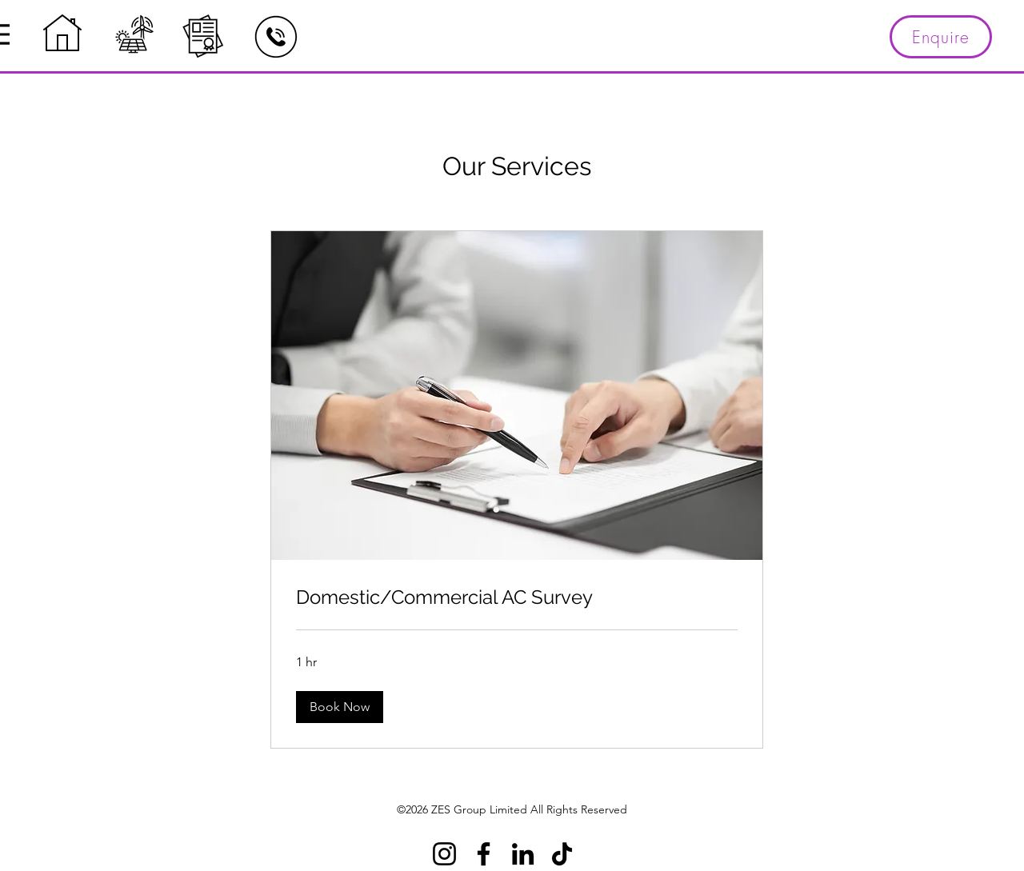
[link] (517, 597)
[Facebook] (483, 853)
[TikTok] (562, 853)
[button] (339, 707)
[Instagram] (444, 853)
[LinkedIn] (522, 853)
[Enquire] (941, 36)
